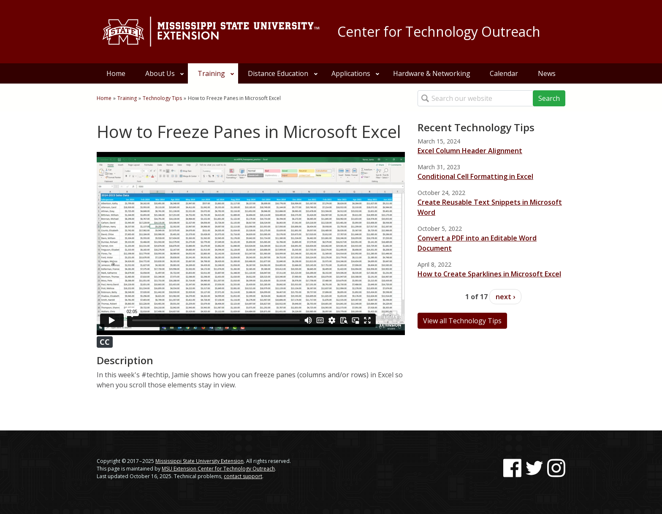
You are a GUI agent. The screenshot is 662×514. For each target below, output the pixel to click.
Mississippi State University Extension (199, 461)
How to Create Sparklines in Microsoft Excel (489, 274)
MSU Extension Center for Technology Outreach (218, 468)
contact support (243, 476)
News (547, 73)
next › (505, 296)
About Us (164, 73)
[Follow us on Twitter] (534, 468)
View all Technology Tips (462, 320)
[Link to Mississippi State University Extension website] (210, 31)
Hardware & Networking (431, 73)
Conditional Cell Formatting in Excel (475, 176)
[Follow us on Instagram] (556, 468)
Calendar (504, 73)
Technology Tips (162, 98)
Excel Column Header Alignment (470, 150)
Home (115, 73)
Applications (355, 73)
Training (216, 73)
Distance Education (283, 73)
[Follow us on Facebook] (512, 468)
